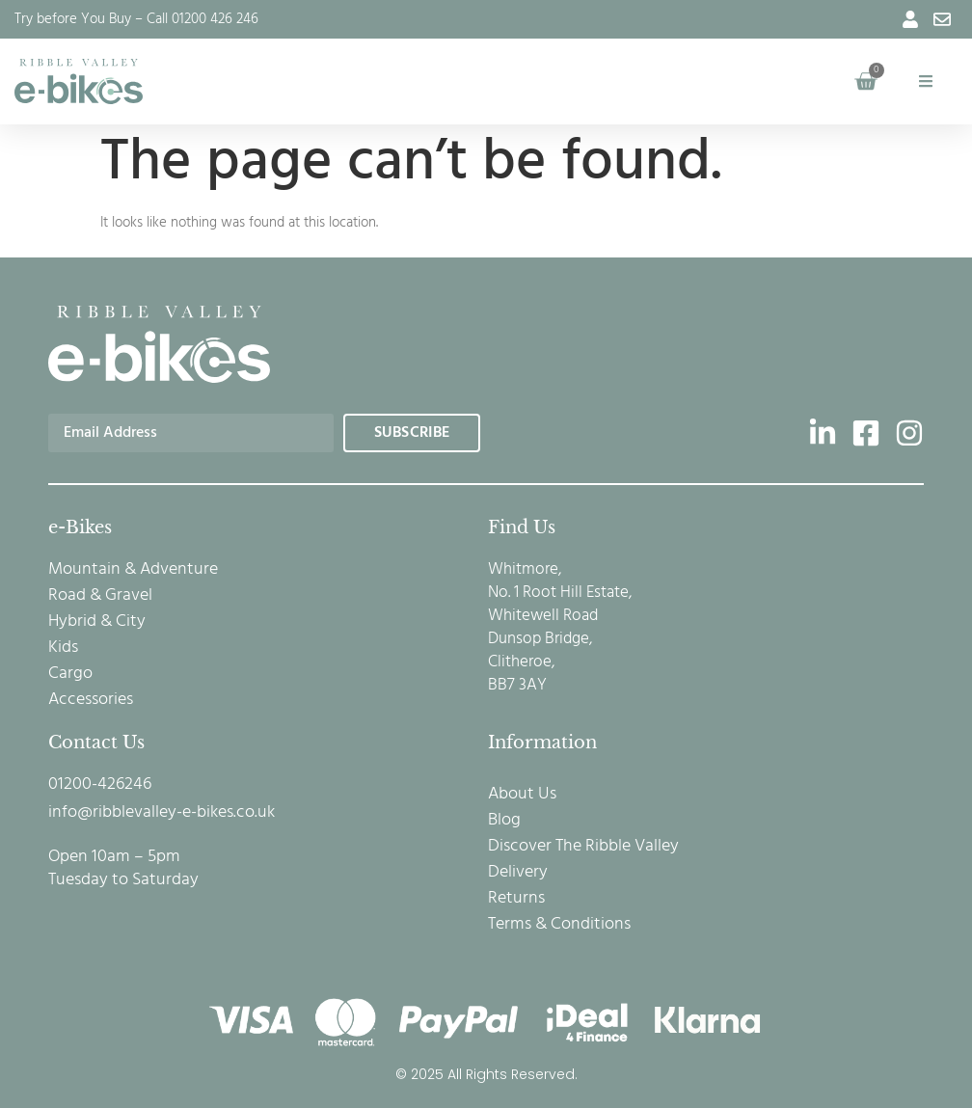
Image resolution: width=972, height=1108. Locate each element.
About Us (522, 794)
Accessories (90, 700)
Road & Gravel (100, 596)
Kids (63, 648)
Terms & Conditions (559, 924)
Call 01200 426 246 (202, 19)
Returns (516, 898)
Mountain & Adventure (133, 569)
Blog (504, 820)
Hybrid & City (97, 622)
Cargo (70, 674)
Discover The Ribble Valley (583, 846)
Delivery (518, 872)
